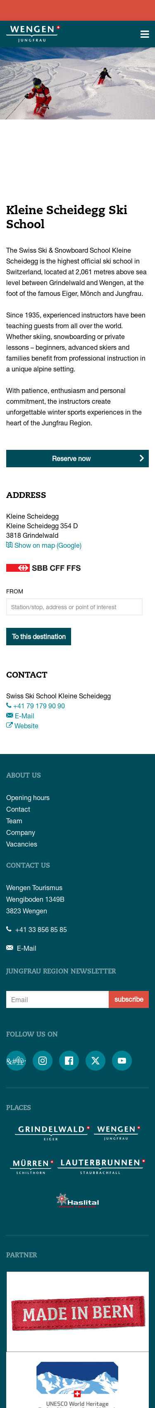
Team (14, 821)
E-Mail (20, 716)
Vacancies (21, 844)
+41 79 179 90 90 (35, 706)
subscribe (128, 999)
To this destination (39, 636)
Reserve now (71, 458)
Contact (18, 809)
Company (20, 832)
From (14, 591)
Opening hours (28, 797)
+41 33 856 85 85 (36, 929)
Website (22, 726)
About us (23, 776)
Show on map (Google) (43, 545)
